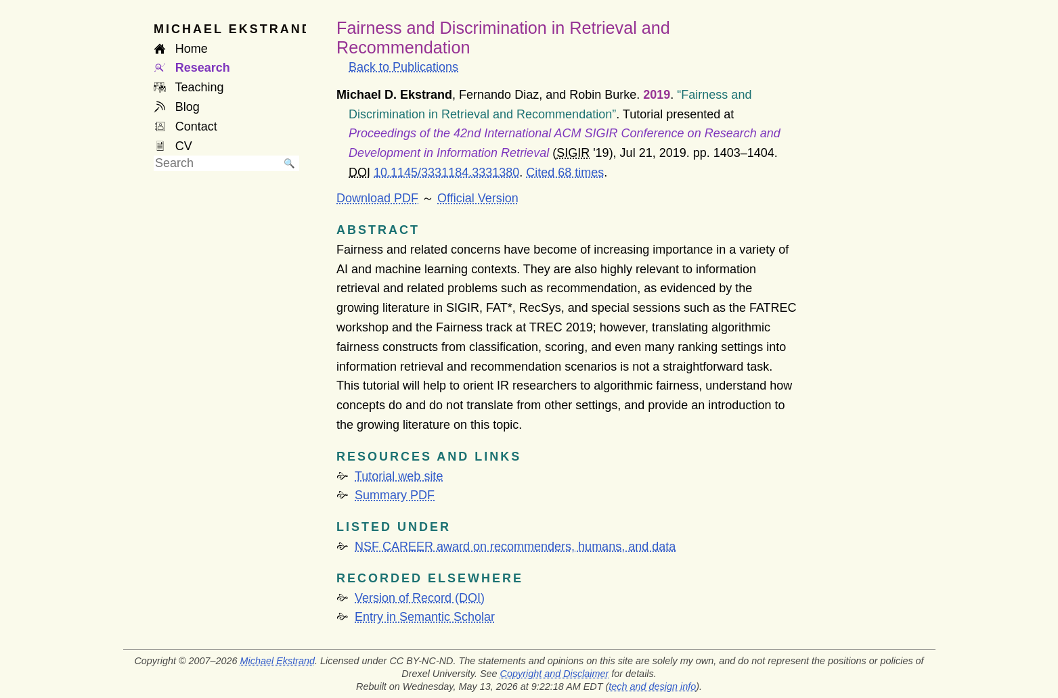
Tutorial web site (399, 476)
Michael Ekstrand (277, 660)
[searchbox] (217, 163)
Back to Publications (403, 67)
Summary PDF (395, 495)
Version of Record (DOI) (420, 598)
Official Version (478, 198)
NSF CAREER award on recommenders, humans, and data (515, 546)
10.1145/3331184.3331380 (446, 172)
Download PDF (377, 198)
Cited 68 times (565, 172)
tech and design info (652, 686)
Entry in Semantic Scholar (425, 617)
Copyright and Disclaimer (554, 673)
